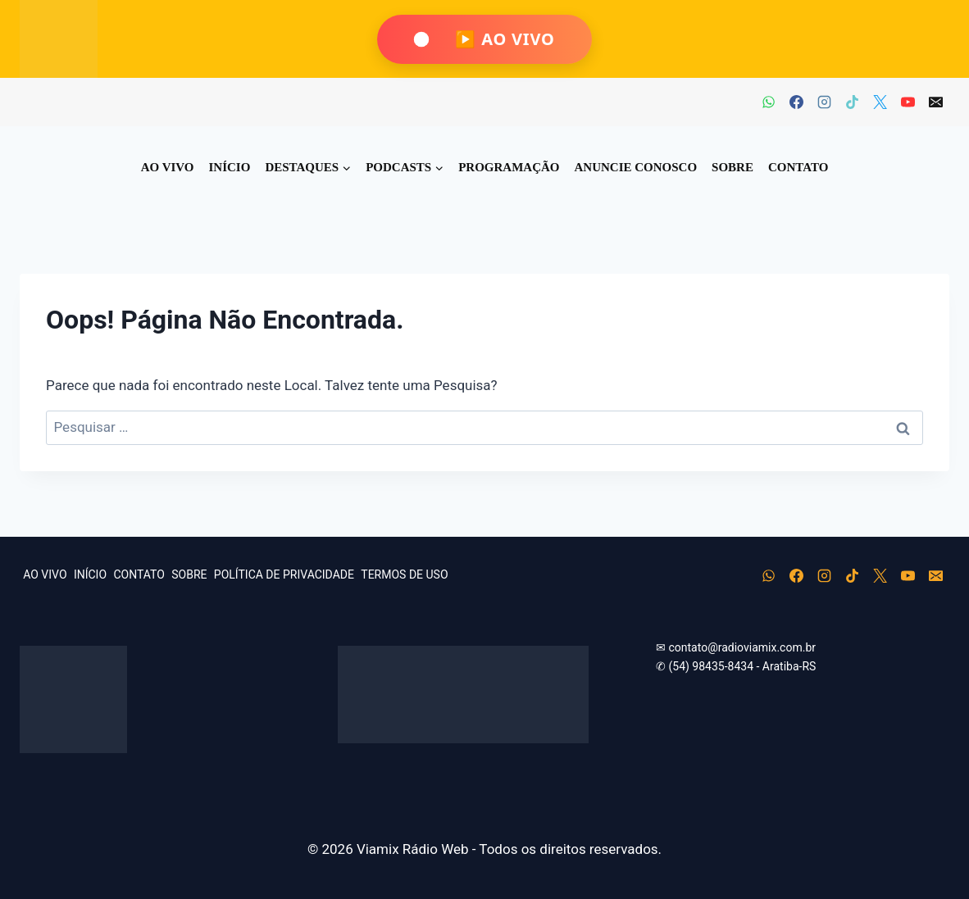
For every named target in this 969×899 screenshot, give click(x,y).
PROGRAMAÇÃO (508, 167)
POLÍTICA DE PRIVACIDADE (284, 574)
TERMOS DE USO (404, 574)
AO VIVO (167, 167)
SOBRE (732, 167)
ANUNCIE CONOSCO (636, 167)
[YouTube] (907, 102)
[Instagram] (824, 102)
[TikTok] (852, 102)
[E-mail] (935, 102)
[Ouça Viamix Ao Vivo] (484, 39)
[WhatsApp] (768, 102)
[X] (880, 102)
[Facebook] (796, 102)
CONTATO (798, 167)
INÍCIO (230, 167)
